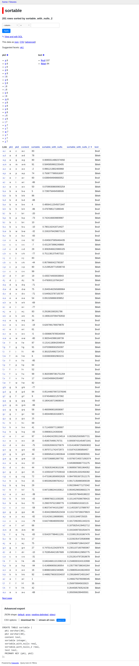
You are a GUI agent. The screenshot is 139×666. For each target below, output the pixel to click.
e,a (4, 298)
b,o (4, 503)
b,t (4, 222)
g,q (4, 409)
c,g (4, 476)
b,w (4, 231)
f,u (4, 374)
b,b (4, 195)
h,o (4, 481)
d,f (4, 276)
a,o (4, 169)
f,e (4, 343)
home (5, 2)
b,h (4, 209)
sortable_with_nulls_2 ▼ (79, 147)
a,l (4, 579)
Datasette (15, 663)
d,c (4, 467)
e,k (4, 316)
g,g (4, 401)
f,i (3, 351)
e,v (4, 334)
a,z (4, 494)
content (25, 147)
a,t (4, 182)
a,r (4, 178)
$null (43, 60)
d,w (4, 289)
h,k (4, 574)
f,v (4, 378)
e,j (4, 311)
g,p (4, 512)
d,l (4, 552)
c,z (4, 507)
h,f (4, 490)
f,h (4, 588)
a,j (4, 543)
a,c (4, 151)
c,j (4, 258)
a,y (4, 516)
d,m (4, 530)
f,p (4, 365)
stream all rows (45, 620)
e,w (4, 338)
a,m (4, 164)
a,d (4, 155)
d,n (4, 445)
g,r (4, 414)
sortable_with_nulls (52, 147)
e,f (4, 525)
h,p (4, 565)
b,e (4, 204)
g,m (4, 405)
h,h (4, 499)
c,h (4, 253)
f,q (4, 534)
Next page (7, 598)
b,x (4, 539)
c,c (4, 245)
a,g (4, 160)
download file (26, 620)
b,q (4, 485)
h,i (4, 423)
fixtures (12, 2)
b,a (4, 191)
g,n (4, 548)
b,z (4, 236)
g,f (4, 396)
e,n (4, 570)
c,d (4, 249)
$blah (43, 64)
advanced (30, 42)
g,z (4, 472)
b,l (4, 213)
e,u (4, 463)
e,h (4, 302)
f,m (4, 356)
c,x (4, 271)
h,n (4, 427)
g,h (4, 454)
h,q (4, 432)
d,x (4, 294)
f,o (4, 360)
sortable (35, 147)
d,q (4, 285)
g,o (4, 450)
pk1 (22, 47)
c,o (4, 557)
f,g (4, 347)
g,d (4, 392)
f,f (3, 583)
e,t (4, 329)
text (96, 147)
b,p (4, 218)
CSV (22, 42)
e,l (4, 436)
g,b (4, 387)
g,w (4, 458)
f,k (4, 561)
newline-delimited (40, 614)
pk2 (17, 147)
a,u (4, 592)
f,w (4, 383)
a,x (4, 187)
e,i (4, 307)
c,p (4, 267)
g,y (4, 418)
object (52, 614)
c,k (4, 262)
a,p (4, 173)
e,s (4, 325)
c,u (4, 521)
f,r (4, 369)
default (21, 614)
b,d (4, 200)
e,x (4, 441)
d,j (4, 280)
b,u (4, 227)
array (28, 614)
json (17, 42)
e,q (4, 320)
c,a (4, 240)
